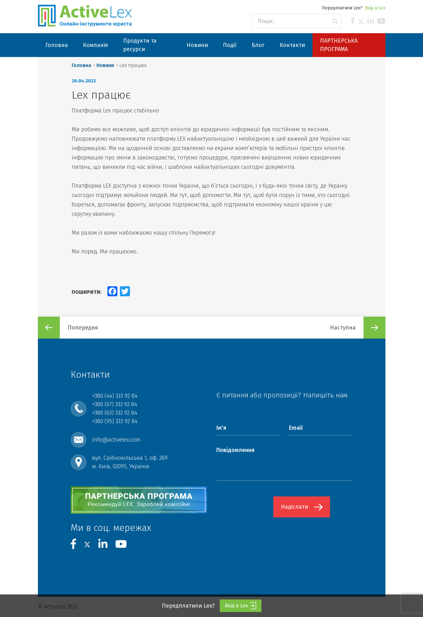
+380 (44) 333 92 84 (114, 395)
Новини (105, 65)
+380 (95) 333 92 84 (114, 421)
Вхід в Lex (375, 8)
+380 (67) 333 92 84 (114, 404)
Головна (81, 65)
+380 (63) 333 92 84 (114, 412)
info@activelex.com (116, 439)
